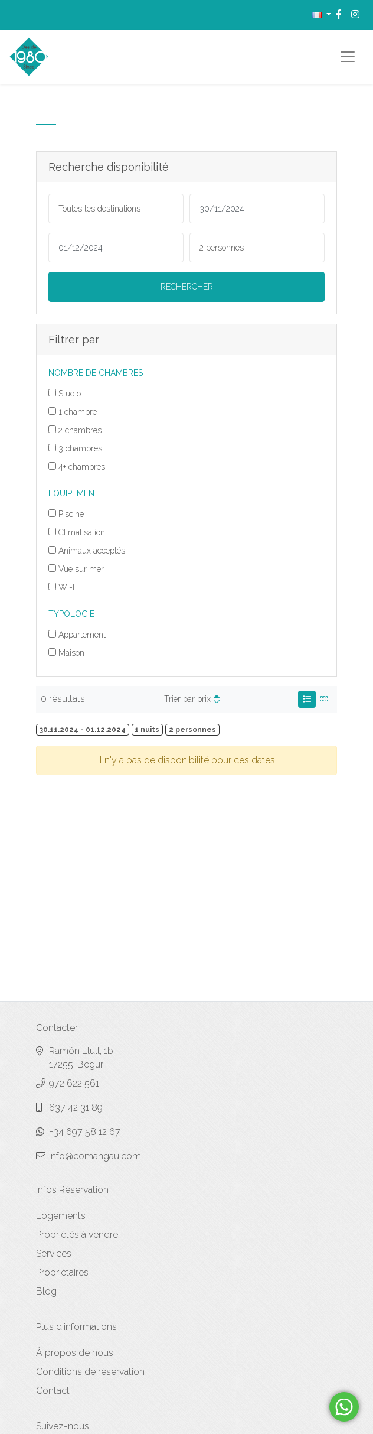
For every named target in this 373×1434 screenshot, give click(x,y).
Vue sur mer (81, 569)
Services (53, 1253)
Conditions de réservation (90, 1371)
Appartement (82, 634)
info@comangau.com (95, 1156)
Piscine (71, 514)
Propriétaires (62, 1272)
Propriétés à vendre (77, 1234)
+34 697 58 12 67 (84, 1131)
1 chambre (77, 412)
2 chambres (80, 430)
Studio (69, 393)
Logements (61, 1215)
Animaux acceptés (91, 550)
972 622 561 (74, 1083)
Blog (46, 1291)
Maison (71, 653)
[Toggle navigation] (348, 56)
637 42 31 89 (76, 1107)
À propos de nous (74, 1352)
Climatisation (81, 532)
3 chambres (80, 448)
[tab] (307, 699)
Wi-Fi (68, 587)
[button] (321, 14)
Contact (53, 1390)
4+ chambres (81, 467)
